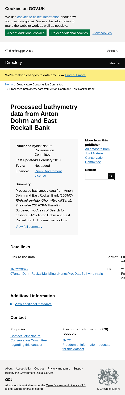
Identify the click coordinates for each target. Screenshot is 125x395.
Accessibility (23, 368)
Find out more (75, 75)
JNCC (66, 340)
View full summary (29, 226)
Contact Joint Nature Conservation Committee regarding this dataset (28, 340)
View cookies (102, 33)
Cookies (39, 368)
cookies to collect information (38, 17)
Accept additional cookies (25, 33)
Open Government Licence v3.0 (65, 385)
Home (9, 84)
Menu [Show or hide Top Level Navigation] (113, 63)
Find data (111, 176)
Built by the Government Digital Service (29, 372)
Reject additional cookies (69, 33)
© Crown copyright (108, 388)
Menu (111, 51)
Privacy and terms (59, 368)
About (8, 368)
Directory (13, 62)
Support (78, 368)
